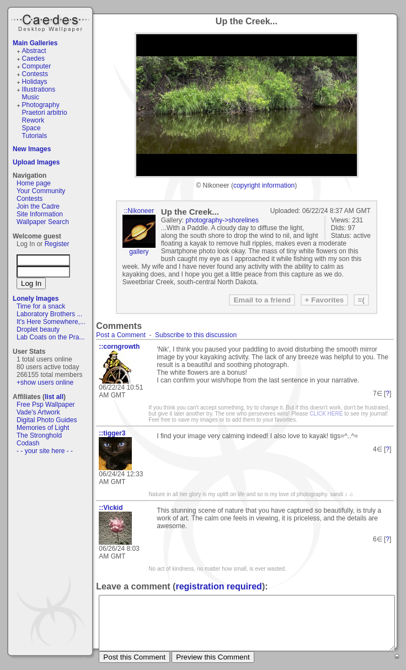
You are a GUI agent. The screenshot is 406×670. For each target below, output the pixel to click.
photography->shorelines (222, 220)
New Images (32, 149)
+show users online (45, 382)
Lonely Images (35, 298)
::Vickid (110, 508)
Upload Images (36, 162)
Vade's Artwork (38, 412)
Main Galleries (35, 43)
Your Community (41, 191)
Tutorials (34, 136)
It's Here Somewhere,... (51, 322)
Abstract (34, 51)
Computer (36, 66)
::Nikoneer (139, 211)
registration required (218, 586)
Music (30, 97)
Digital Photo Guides (47, 420)
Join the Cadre (38, 206)
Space (31, 128)
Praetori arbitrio (44, 112)
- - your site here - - (45, 451)
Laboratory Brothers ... (49, 314)
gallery (138, 252)
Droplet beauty (38, 329)
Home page (34, 183)
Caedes (51, 21)
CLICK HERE (326, 414)
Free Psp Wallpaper (46, 404)
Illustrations (39, 89)
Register (57, 244)
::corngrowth (119, 346)
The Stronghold (39, 435)
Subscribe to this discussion (196, 335)
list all (54, 397)
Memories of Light (43, 428)
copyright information (264, 185)
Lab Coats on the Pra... (50, 337)
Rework (33, 120)
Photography (41, 105)
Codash (28, 443)
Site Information (40, 214)
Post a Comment (120, 335)
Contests (35, 74)
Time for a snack (41, 306)
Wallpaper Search (43, 222)
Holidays (34, 82)
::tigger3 (112, 433)
